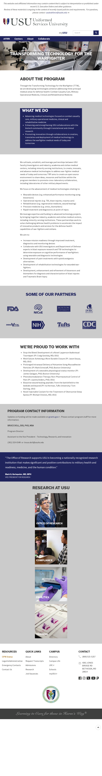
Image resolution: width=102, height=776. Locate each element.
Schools (52, 669)
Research (30, 669)
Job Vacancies (32, 673)
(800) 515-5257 (88, 656)
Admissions (31, 665)
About (30, 39)
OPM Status (7, 656)
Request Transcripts (35, 661)
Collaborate (44, 39)
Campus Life (54, 661)
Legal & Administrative (12, 661)
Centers (18, 39)
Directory (53, 656)
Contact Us (7, 669)
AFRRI (6, 39)
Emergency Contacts (11, 665)
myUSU (53, 673)
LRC (52, 665)
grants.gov (54, 416)
